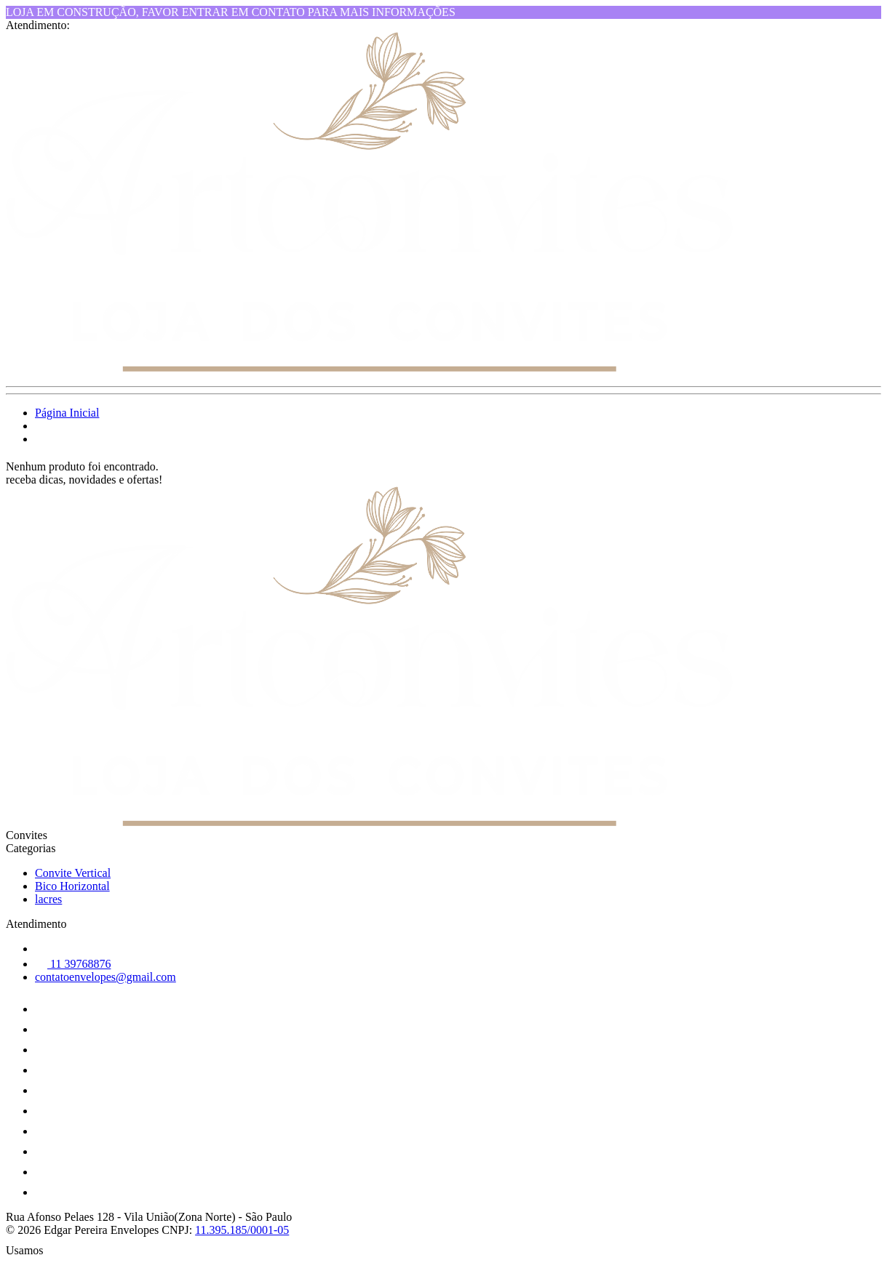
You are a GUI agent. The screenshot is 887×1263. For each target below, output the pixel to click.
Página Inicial (67, 412)
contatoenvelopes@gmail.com (105, 977)
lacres (48, 899)
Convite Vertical (73, 873)
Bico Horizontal (72, 886)
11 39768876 (73, 964)
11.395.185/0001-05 (242, 1230)
